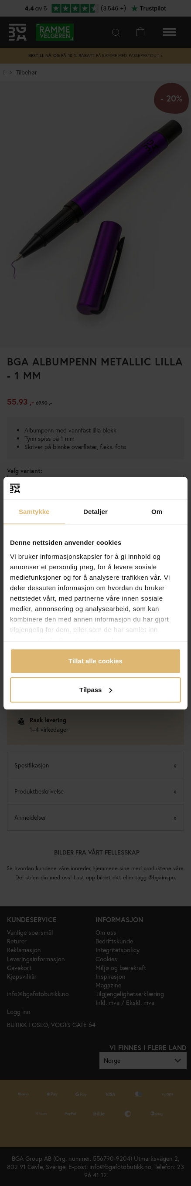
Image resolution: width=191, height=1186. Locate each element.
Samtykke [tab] (34, 511)
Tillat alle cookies (95, 661)
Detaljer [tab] (95, 511)
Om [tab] (156, 511)
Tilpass (95, 689)
